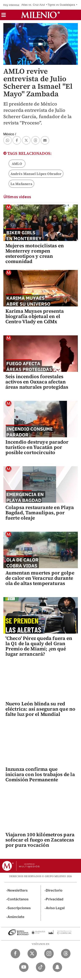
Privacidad (54, 899)
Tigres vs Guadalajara (61, 4)
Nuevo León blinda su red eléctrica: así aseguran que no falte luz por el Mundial (40, 709)
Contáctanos (18, 899)
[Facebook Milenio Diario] (15, 953)
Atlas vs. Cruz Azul (33, 4)
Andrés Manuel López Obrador (35, 173)
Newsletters (18, 890)
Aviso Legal (55, 908)
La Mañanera (21, 183)
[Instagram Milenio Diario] (49, 953)
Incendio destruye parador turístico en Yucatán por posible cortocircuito (37, 447)
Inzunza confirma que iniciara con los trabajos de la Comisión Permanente (40, 774)
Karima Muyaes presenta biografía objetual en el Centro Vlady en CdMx (34, 316)
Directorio (54, 890)
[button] (3, 16)
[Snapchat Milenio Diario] (57, 967)
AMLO (17, 163)
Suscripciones (19, 908)
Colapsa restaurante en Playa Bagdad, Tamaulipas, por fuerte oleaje (39, 512)
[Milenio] (40, 15)
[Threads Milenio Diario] (66, 953)
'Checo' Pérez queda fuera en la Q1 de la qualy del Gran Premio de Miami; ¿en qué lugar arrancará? (38, 646)
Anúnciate (16, 917)
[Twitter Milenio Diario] (32, 953)
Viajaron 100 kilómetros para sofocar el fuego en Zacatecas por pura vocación (40, 839)
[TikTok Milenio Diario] (40, 967)
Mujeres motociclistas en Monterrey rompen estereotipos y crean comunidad (34, 253)
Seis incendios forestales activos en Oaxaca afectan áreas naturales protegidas (36, 381)
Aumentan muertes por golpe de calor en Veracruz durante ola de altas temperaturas (39, 578)
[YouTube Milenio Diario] (24, 967)
